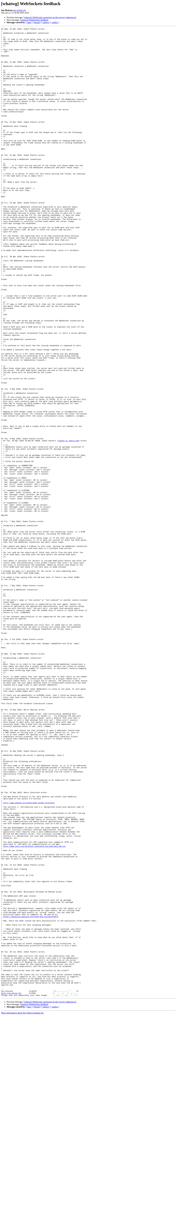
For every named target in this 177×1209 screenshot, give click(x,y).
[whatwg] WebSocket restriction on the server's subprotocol (50, 17)
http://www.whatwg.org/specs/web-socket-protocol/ (29, 958)
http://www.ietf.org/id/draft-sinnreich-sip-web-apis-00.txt (34, 1010)
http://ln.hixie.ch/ (11, 1186)
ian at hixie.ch (19, 10)
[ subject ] (45, 22)
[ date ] (29, 22)
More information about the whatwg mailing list (22, 1206)
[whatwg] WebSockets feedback (34, 20)
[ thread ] (37, 22)
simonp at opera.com (68, 523)
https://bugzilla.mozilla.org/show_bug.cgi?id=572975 (30, 1094)
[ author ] (55, 22)
